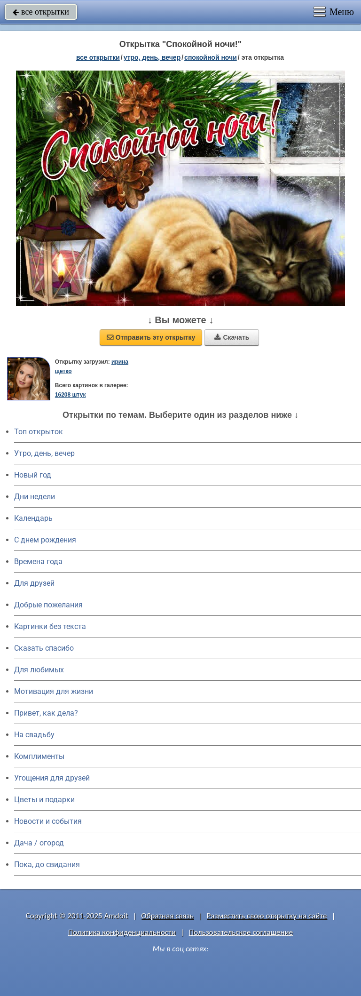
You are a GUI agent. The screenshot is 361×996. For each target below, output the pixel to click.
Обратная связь (167, 916)
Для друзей (34, 583)
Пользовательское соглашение (241, 932)
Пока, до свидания (47, 864)
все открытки (41, 11)
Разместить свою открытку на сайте (267, 916)
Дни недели (34, 496)
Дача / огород (39, 842)
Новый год (32, 474)
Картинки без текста (50, 626)
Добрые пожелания (48, 604)
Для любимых (39, 669)
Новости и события (48, 821)
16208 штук (70, 394)
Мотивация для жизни (53, 691)
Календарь (33, 518)
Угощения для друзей (52, 777)
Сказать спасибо (44, 648)
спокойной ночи (210, 57)
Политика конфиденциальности (122, 932)
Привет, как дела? (46, 713)
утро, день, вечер (152, 57)
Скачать (231, 337)
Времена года (38, 561)
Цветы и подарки (44, 799)
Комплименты (39, 756)
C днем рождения (45, 539)
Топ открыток (38, 431)
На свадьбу (34, 734)
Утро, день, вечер (44, 453)
